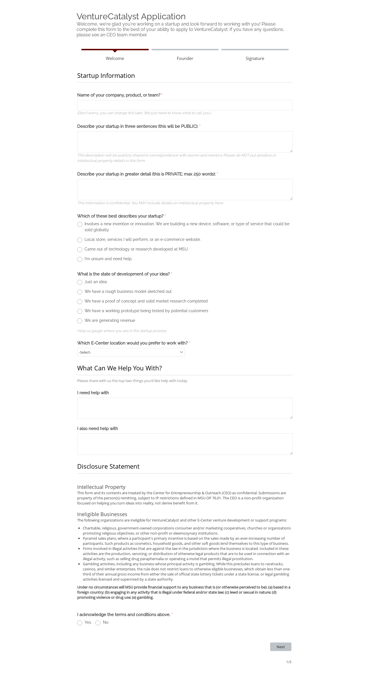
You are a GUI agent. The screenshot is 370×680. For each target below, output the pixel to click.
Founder (185, 58)
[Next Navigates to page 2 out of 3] (280, 647)
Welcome (115, 58)
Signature (255, 58)
